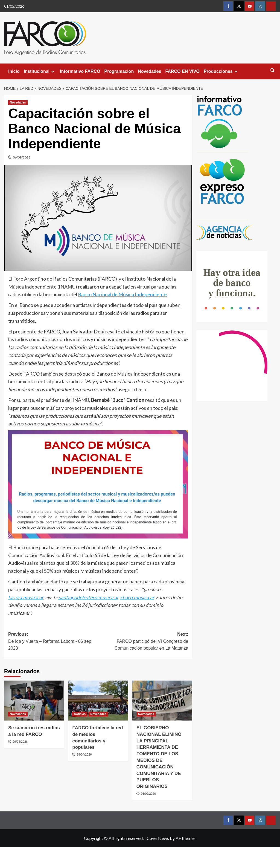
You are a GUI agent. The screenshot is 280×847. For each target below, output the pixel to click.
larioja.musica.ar (25, 597)
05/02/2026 (148, 793)
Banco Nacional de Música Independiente (122, 294)
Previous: (53, 642)
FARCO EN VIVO (182, 71)
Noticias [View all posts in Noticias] (80, 714)
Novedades (149, 71)
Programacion (119, 71)
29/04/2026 (20, 741)
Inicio (14, 71)
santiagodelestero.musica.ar (88, 597)
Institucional (40, 71)
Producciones (221, 71)
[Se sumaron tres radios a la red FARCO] (34, 701)
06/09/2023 (21, 157)
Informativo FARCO (80, 71)
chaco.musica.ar (137, 597)
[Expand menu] (52, 71)
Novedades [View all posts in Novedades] (18, 102)
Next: (143, 642)
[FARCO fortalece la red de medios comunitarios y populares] (98, 701)
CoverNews (158, 838)
